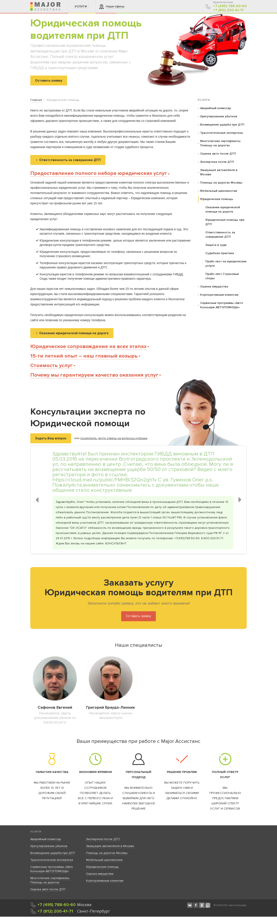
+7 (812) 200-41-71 (228, 10)
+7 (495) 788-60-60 (230, 6)
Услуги (35, 831)
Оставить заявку (138, 616)
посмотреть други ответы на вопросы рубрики (113, 438)
